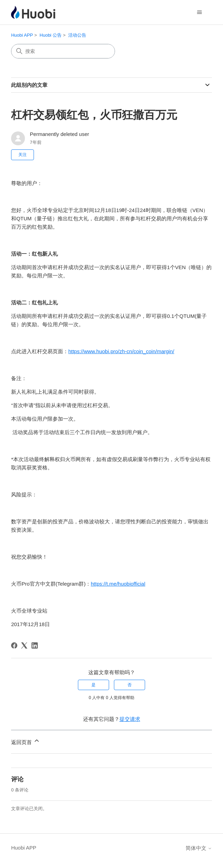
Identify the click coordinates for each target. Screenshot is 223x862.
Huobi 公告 (50, 35)
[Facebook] (14, 645)
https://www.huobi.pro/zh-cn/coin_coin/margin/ (121, 351)
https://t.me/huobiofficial (118, 584)
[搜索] (63, 51)
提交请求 (129, 719)
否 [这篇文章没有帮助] (129, 684)
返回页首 (25, 741)
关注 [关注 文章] (22, 154)
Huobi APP (22, 35)
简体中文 (199, 848)
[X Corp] (24, 645)
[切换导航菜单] (199, 12)
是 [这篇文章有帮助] (93, 684)
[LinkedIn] (35, 645)
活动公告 (77, 35)
